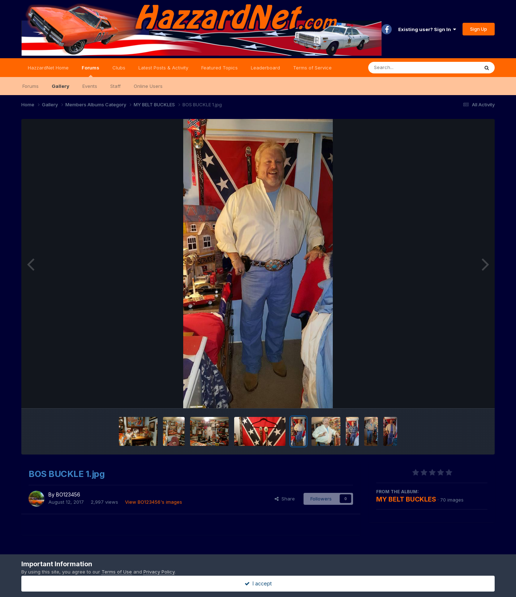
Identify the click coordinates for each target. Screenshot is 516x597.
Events (89, 86)
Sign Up (478, 29)
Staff (115, 86)
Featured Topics (219, 68)
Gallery (60, 86)
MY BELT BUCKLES (406, 499)
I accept (258, 583)
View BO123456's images (153, 502)
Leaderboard (265, 68)
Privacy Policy (159, 572)
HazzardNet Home (48, 68)
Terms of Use (117, 572)
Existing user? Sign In (427, 29)
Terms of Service (312, 68)
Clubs (118, 68)
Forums (90, 71)
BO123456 (68, 494)
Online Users (148, 86)
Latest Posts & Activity (163, 68)
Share (285, 499)
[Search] (403, 67)
